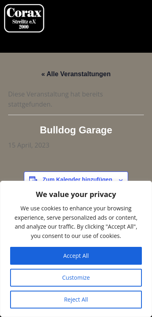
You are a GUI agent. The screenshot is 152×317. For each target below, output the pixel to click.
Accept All (76, 255)
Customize (76, 277)
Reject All (76, 299)
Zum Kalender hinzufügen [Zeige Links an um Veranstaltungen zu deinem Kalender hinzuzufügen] (77, 179)
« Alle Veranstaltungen (76, 74)
